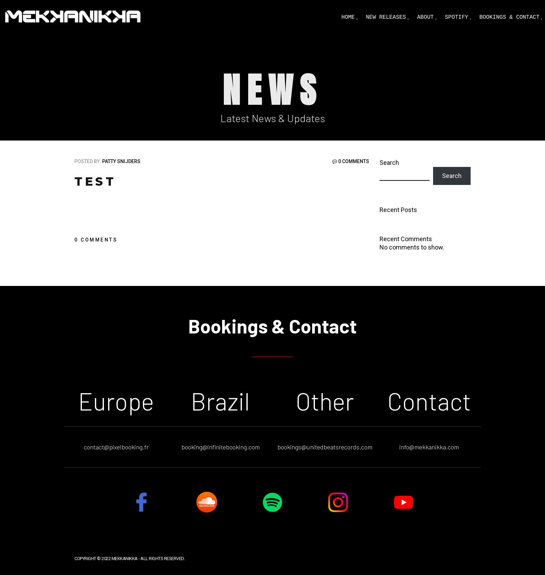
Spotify (456, 17)
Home (348, 17)
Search (389, 162)
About (425, 17)
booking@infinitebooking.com (220, 447)
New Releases (386, 17)
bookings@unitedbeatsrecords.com (324, 447)
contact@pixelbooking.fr (116, 447)
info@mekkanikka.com (429, 447)
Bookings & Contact (509, 17)
